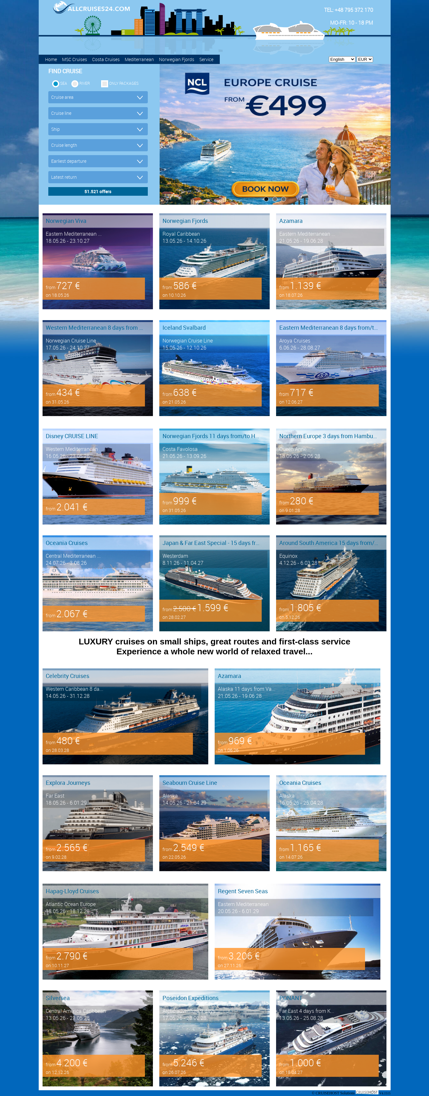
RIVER (84, 83)
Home (51, 59)
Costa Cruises (106, 59)
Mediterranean (139, 59)
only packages (124, 83)
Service (206, 59)
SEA (63, 83)
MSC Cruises (74, 59)
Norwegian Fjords (176, 59)
